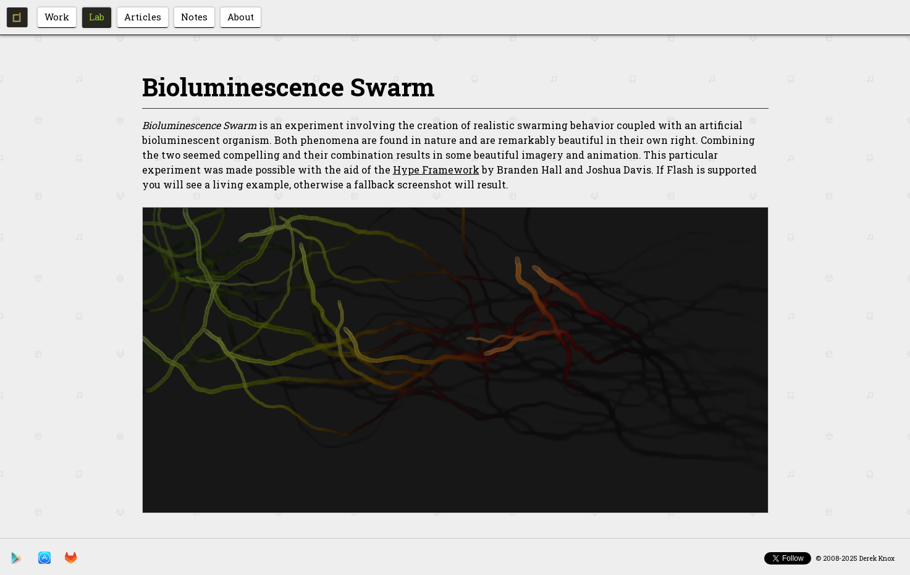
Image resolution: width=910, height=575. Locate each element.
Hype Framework (436, 169)
